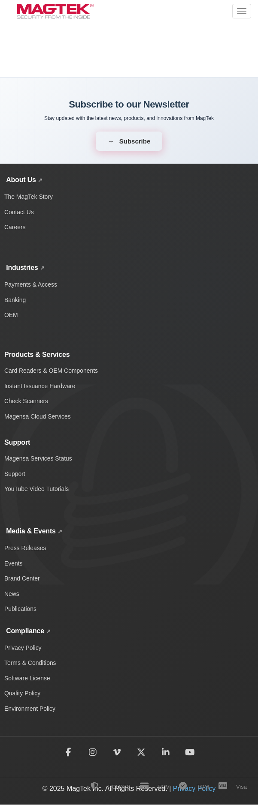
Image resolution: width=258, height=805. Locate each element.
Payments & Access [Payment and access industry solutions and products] (31, 284)
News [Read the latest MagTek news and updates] (11, 593)
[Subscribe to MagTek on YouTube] (190, 752)
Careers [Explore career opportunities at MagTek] (15, 227)
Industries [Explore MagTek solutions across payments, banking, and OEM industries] (22, 267)
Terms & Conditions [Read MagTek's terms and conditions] (30, 663)
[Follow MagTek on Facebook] (67, 752)
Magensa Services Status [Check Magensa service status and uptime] (38, 458)
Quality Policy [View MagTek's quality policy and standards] (22, 693)
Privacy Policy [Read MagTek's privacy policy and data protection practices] (23, 647)
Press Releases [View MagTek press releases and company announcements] (25, 548)
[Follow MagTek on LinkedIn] (165, 752)
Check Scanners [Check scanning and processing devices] (26, 401)
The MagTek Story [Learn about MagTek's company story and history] (28, 196)
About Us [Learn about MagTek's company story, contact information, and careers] (21, 179)
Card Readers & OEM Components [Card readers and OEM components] (51, 370)
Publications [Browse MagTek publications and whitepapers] (20, 609)
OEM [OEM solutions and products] (11, 314)
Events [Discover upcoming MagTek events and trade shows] (13, 563)
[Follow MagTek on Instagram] (92, 752)
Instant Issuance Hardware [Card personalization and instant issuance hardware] (40, 386)
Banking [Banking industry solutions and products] (15, 299)
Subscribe (135, 141)
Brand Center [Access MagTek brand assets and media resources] (22, 578)
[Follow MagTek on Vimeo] (116, 752)
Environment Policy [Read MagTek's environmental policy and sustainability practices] (30, 709)
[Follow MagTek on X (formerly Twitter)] (141, 752)
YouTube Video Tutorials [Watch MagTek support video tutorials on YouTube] (36, 488)
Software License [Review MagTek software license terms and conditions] (27, 678)
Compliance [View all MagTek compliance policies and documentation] (25, 630)
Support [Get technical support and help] (14, 473)
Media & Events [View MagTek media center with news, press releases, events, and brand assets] (31, 531)
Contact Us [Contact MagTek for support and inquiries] (19, 212)
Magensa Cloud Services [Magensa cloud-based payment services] (37, 416)
